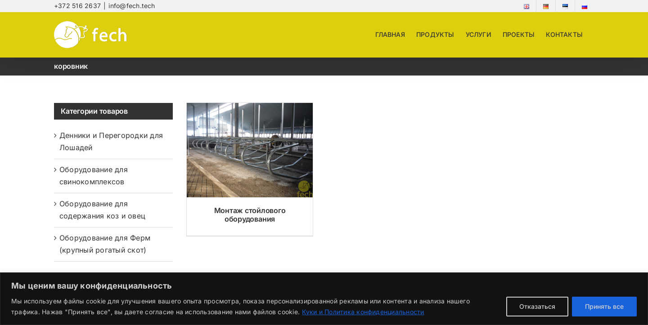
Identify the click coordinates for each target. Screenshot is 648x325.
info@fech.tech (131, 5)
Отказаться (537, 306)
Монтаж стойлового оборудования (250, 214)
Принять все (604, 306)
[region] (324, 298)
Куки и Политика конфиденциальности (363, 312)
